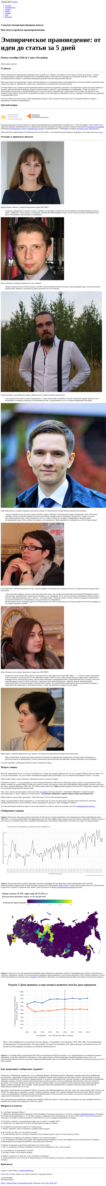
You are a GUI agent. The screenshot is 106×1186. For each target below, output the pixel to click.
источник (33, 977)
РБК (66, 129)
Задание (8, 13)
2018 (51, 1183)
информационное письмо (86, 806)
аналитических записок (35, 129)
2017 (55, 1183)
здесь (101, 132)
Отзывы (8, 9)
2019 (47, 1183)
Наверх (15, 2)
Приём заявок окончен (9, 64)
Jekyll (3, 1183)
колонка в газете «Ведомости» (87, 129)
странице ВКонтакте (26, 1170)
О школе (8, 6)
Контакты (8, 17)
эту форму (43, 792)
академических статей (18, 129)
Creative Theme (11, 1183)
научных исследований (95, 127)
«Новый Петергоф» (87, 1114)
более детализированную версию (64, 887)
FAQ (6, 15)
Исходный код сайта (25, 1183)
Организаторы (10, 7)
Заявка (7, 11)
